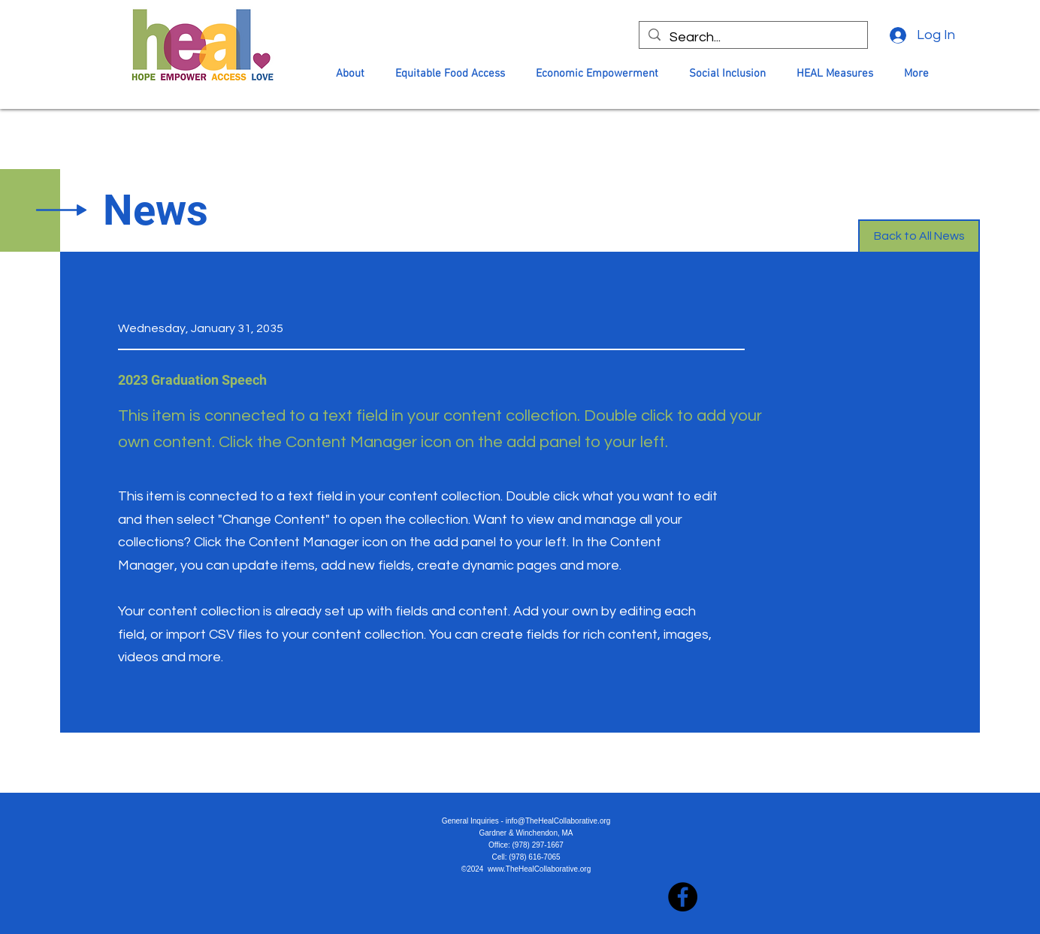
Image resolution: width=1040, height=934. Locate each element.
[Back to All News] (919, 236)
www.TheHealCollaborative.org (539, 869)
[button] (350, 73)
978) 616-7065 (536, 857)
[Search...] (753, 37)
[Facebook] (682, 896)
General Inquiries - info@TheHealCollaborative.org (526, 821)
